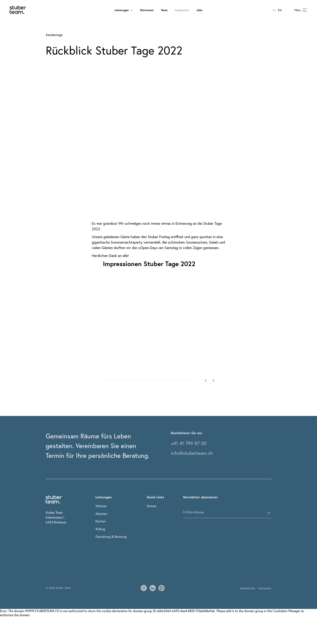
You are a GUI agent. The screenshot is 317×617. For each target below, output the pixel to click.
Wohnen (101, 506)
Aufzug (100, 529)
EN (280, 10)
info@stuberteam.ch (192, 453)
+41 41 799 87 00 (189, 443)
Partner (151, 506)
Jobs (199, 10)
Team (164, 10)
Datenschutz (247, 588)
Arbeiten (101, 514)
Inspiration (182, 10)
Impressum (264, 588)
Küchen (100, 521)
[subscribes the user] (268, 513)
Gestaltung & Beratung (111, 536)
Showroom (147, 10)
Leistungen (124, 10)
